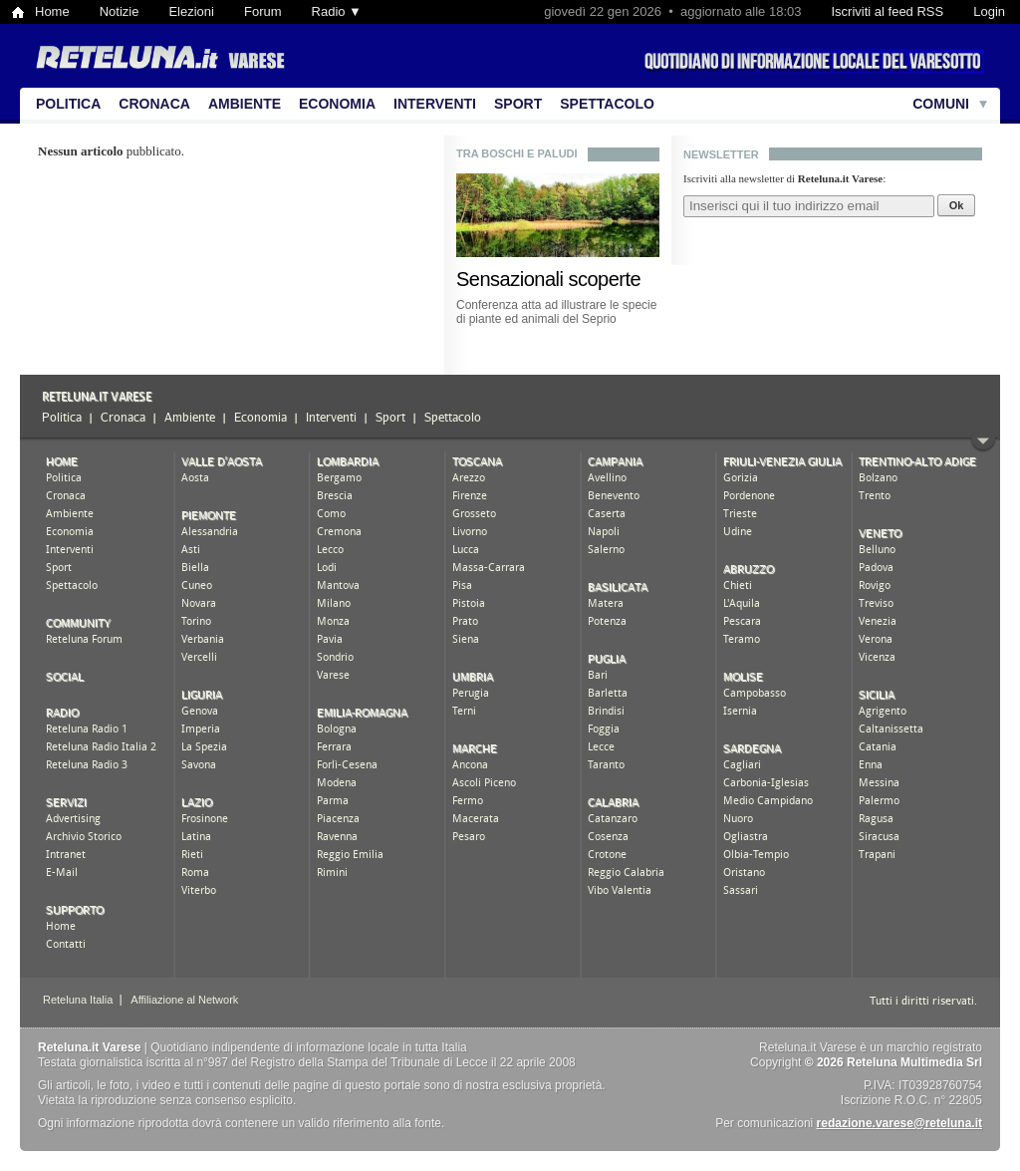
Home (52, 11)
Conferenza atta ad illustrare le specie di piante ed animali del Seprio (556, 312)
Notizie (119, 11)
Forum (263, 11)
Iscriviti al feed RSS (887, 11)
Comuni (940, 104)
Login (989, 11)
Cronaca (154, 104)
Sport (518, 104)
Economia (337, 104)
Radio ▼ (337, 11)
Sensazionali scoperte (548, 279)
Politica (68, 104)
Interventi (434, 104)
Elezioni (191, 11)
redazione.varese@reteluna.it (899, 1123)
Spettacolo (607, 104)
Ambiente (244, 104)
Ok (956, 205)
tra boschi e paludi (517, 153)
